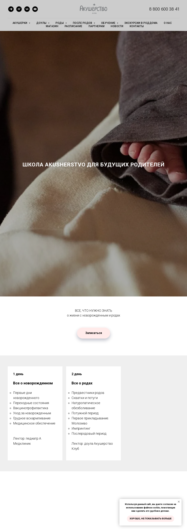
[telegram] (11, 9)
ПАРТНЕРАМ (97, 26)
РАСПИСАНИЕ (73, 26)
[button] (93, 333)
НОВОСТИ (117, 26)
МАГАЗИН (52, 26)
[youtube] (35, 9)
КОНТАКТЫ (137, 26)
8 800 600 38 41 (164, 9)
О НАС (168, 22)
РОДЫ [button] (60, 22)
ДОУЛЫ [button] (41, 22)
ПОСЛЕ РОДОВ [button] (83, 22)
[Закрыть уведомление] (179, 502)
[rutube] (19, 9)
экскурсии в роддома (141, 22)
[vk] (27, 9)
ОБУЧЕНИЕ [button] (108, 22)
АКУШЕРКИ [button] (20, 22)
